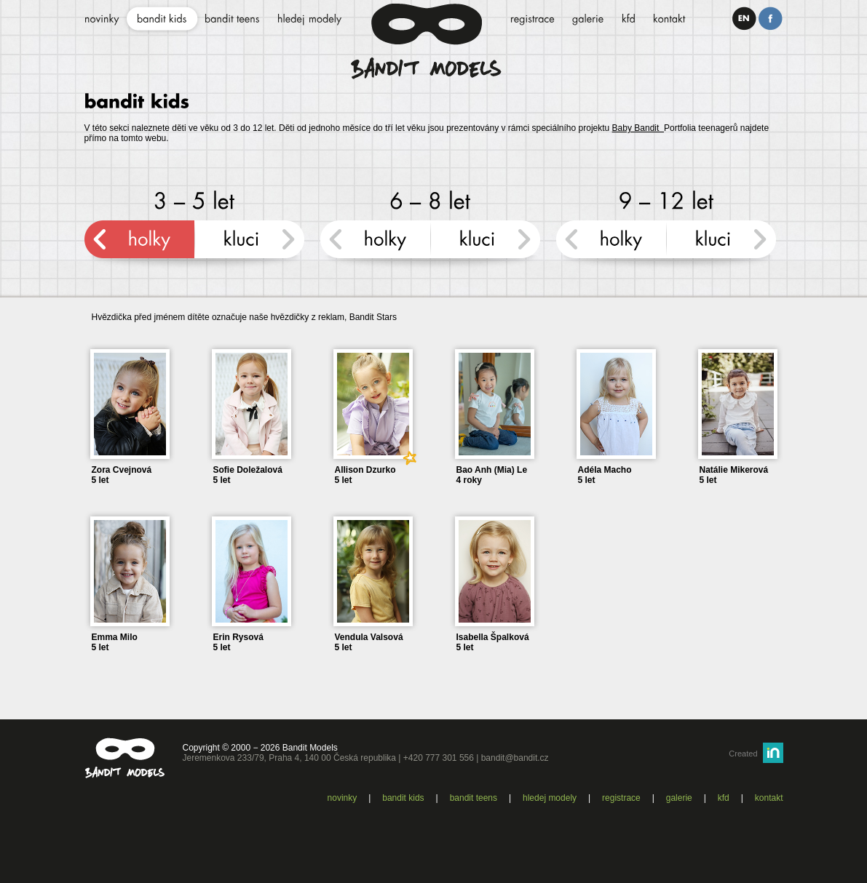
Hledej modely (550, 798)
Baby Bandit (638, 128)
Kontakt (769, 798)
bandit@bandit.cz (515, 758)
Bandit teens (473, 798)
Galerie (679, 798)
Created (743, 753)
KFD (723, 798)
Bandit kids (403, 798)
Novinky (342, 798)
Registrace (621, 798)
